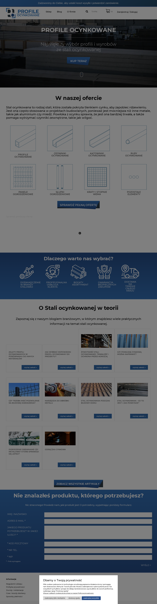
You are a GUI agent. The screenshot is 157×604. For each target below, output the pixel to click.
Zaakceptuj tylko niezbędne (55, 598)
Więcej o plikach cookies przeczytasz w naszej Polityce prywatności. (68, 593)
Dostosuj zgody (74, 598)
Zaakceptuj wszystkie (91, 598)
